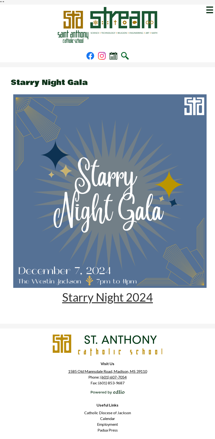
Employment (107, 424)
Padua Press (108, 430)
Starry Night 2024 (107, 297)
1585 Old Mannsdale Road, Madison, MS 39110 (107, 371)
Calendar (107, 418)
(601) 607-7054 (113, 377)
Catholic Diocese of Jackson (107, 412)
